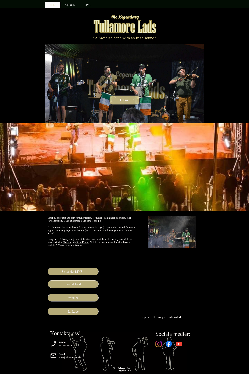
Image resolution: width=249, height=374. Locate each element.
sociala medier (104, 239)
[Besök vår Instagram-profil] (158, 344)
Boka (124, 100)
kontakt (79, 245)
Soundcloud (73, 284)
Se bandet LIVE (72, 271)
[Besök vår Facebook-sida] (169, 344)
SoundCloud (82, 242)
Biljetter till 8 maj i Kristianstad (160, 317)
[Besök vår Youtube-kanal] (179, 344)
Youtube (67, 242)
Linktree (73, 311)
